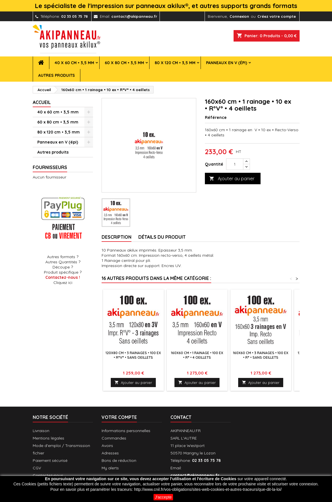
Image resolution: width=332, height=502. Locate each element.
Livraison (41, 430)
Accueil (42, 102)
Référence (216, 117)
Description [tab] (116, 237)
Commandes (114, 438)
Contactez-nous (48, 475)
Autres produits (56, 75)
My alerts (110, 467)
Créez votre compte (276, 16)
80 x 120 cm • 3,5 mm (175, 62)
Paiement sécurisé (50, 460)
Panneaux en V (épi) (226, 62)
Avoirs (107, 445)
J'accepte (163, 497)
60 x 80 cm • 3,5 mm (124, 62)
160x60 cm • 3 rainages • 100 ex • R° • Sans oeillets (260, 355)
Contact (180, 417)
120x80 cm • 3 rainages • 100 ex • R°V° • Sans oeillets (133, 355)
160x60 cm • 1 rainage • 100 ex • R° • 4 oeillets (197, 355)
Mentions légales (48, 438)
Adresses (110, 453)
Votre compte (119, 417)
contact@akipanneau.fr (134, 16)
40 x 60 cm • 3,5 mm (74, 62)
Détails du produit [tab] (162, 237)
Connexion (239, 16)
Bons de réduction (119, 460)
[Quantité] (234, 164)
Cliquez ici (62, 282)
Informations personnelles (126, 430)
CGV (37, 467)
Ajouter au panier (232, 179)
